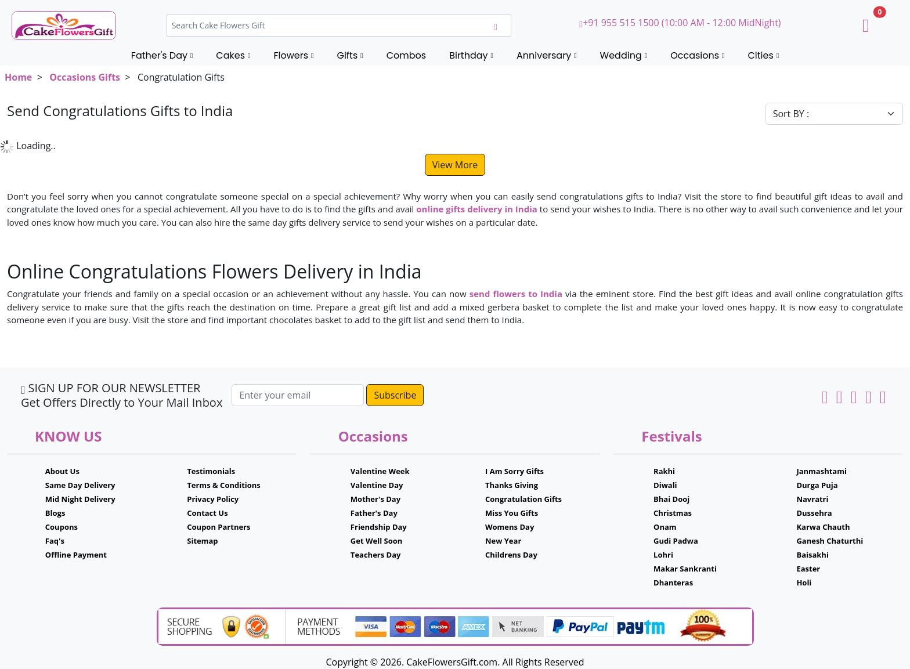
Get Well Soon (376, 541)
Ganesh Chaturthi (829, 541)
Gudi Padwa (675, 541)
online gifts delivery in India (476, 209)
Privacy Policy (213, 499)
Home (18, 77)
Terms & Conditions (224, 485)
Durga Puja (816, 485)
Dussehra (814, 513)
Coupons (61, 527)
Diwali (665, 485)
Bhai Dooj (671, 499)
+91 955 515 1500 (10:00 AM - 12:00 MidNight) (680, 22)
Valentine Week (380, 471)
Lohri (663, 554)
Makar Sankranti (685, 568)
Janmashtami (821, 471)
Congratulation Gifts (523, 499)
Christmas (672, 513)
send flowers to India (516, 293)
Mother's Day (375, 499)
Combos (406, 55)
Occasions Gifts (84, 77)
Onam (665, 527)
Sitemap (202, 541)
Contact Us (207, 513)
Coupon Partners (218, 527)
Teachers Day (376, 554)
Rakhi (664, 471)
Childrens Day (511, 554)
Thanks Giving (511, 485)
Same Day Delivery (80, 485)
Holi (803, 582)
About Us (62, 471)
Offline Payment (76, 554)
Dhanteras (673, 582)
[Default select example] (834, 114)
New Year (503, 541)
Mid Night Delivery (80, 499)
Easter (808, 568)
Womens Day (509, 527)
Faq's (54, 541)
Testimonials (211, 471)
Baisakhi (812, 554)
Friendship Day (379, 527)
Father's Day (374, 513)
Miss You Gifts (511, 513)
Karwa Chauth (823, 527)
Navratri (812, 499)
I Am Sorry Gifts (514, 471)
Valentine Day (377, 485)
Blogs (55, 513)
